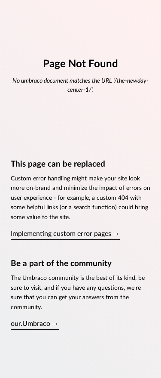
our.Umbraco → (35, 323)
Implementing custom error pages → (65, 233)
